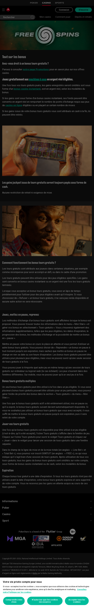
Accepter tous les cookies (76, 601)
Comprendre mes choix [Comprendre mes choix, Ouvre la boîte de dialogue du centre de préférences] (14, 601)
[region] (47, 593)
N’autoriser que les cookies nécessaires (45, 601)
